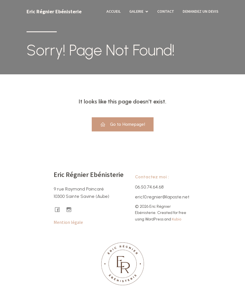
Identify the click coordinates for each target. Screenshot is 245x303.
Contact (165, 11)
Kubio (176, 219)
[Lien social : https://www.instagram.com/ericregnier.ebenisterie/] (71, 209)
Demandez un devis (200, 11)
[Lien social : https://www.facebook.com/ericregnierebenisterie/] (59, 209)
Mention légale (68, 222)
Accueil (113, 11)
